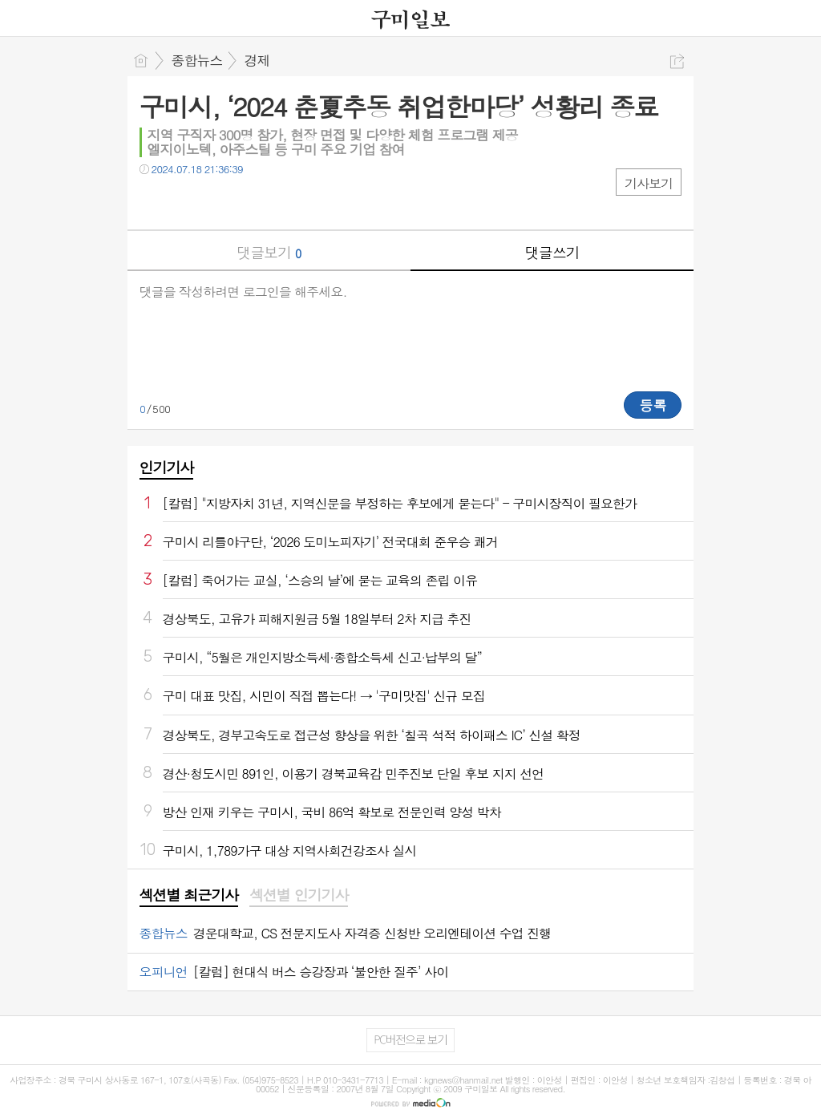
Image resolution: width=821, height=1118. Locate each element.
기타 (250, 202)
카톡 (218, 202)
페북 (154, 202)
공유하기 (677, 61)
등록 (652, 405)
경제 (257, 60)
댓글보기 (269, 252)
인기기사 (167, 467)
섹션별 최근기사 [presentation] (189, 895)
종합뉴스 (197, 60)
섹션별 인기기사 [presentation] (298, 895)
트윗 (186, 202)
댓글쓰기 (552, 252)
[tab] (189, 895)
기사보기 (649, 183)
